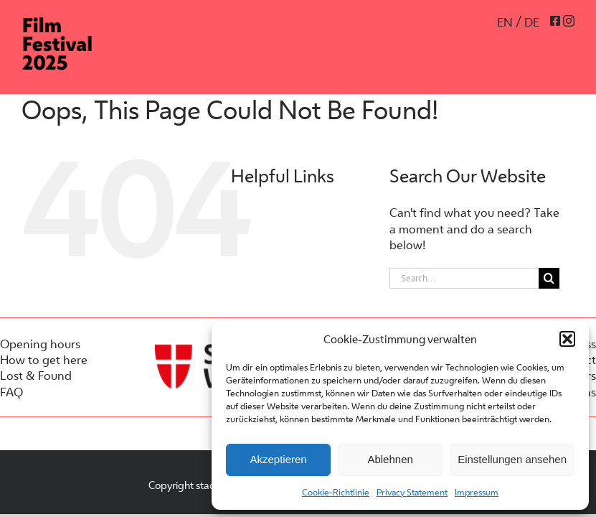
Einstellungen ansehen (512, 459)
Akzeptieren (278, 459)
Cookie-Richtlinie (335, 492)
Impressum (476, 492)
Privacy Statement (412, 492)
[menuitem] (509, 21)
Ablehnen (389, 459)
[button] (567, 339)
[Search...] (464, 278)
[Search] (549, 278)
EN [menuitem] (505, 22)
